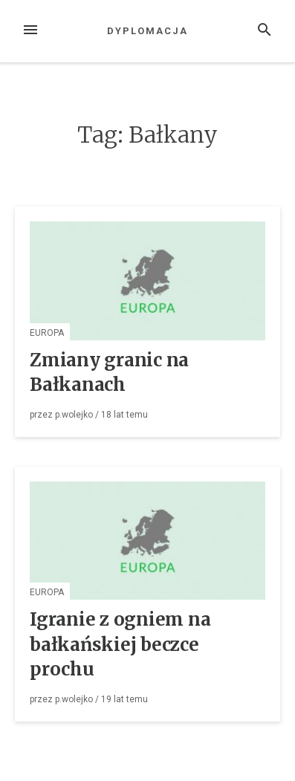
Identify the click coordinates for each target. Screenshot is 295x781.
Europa (47, 333)
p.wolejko (74, 414)
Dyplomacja (147, 30)
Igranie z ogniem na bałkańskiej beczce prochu (120, 644)
